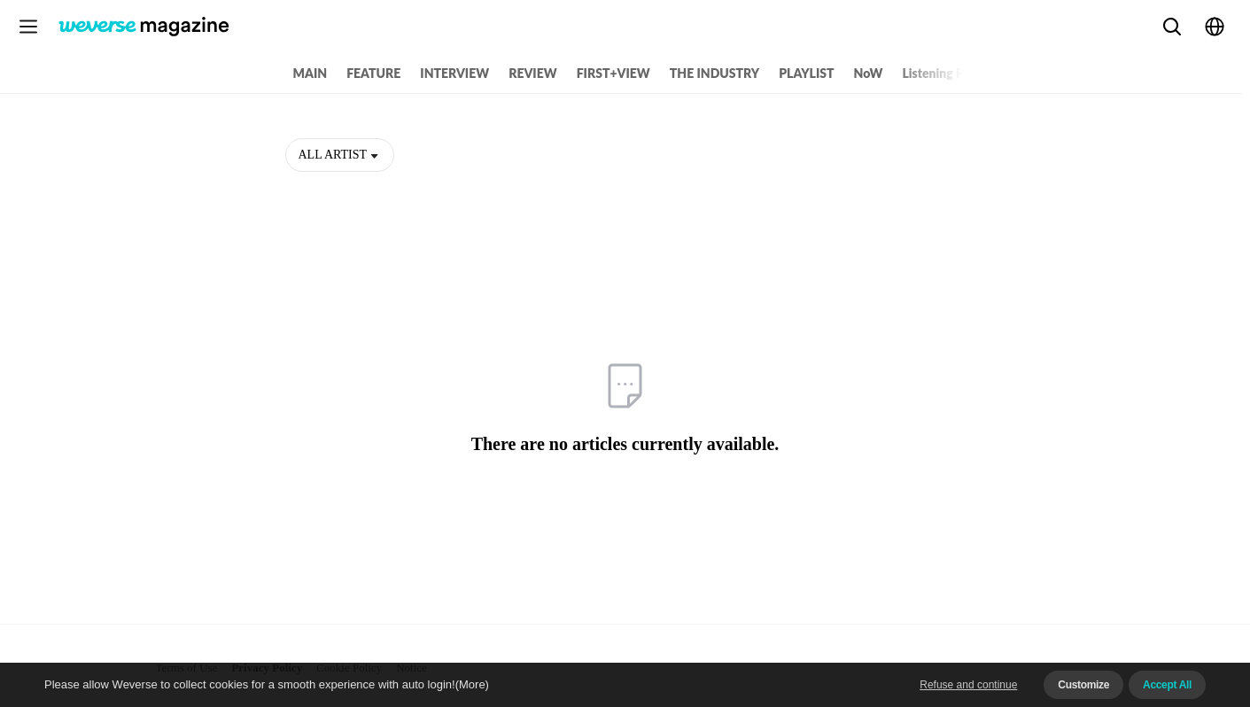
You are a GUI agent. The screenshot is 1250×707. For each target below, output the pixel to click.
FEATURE (373, 73)
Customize (1083, 685)
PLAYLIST (806, 73)
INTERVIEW (454, 73)
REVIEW (532, 73)
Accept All (1167, 685)
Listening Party (944, 73)
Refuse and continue (968, 685)
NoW (868, 73)
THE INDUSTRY (714, 73)
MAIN (310, 73)
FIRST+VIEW (613, 73)
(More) (472, 684)
